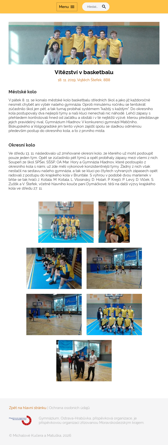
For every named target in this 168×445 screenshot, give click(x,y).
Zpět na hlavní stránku (27, 408)
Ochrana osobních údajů (69, 408)
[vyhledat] (92, 6)
